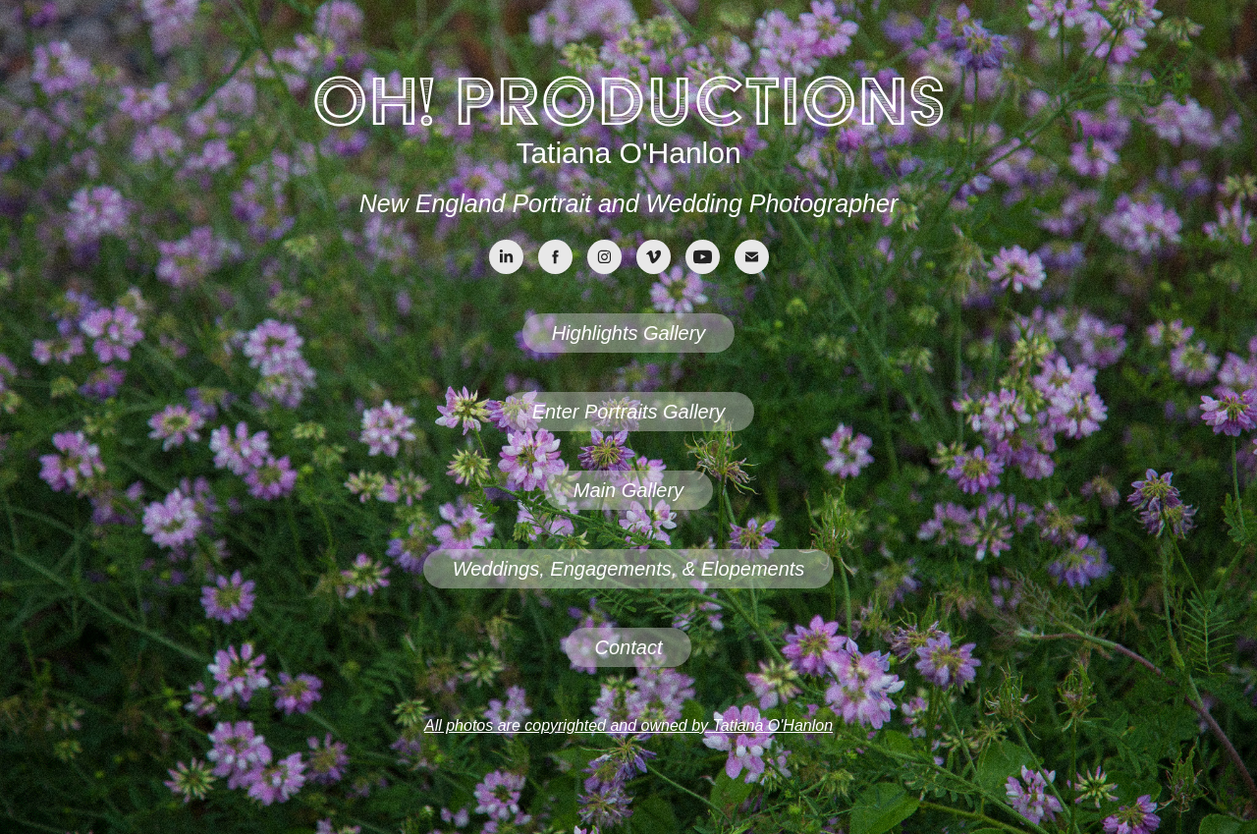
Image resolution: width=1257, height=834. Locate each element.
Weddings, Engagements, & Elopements (629, 569)
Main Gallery (628, 490)
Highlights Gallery (629, 333)
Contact (629, 647)
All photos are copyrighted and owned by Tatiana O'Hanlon (628, 725)
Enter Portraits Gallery (629, 411)
